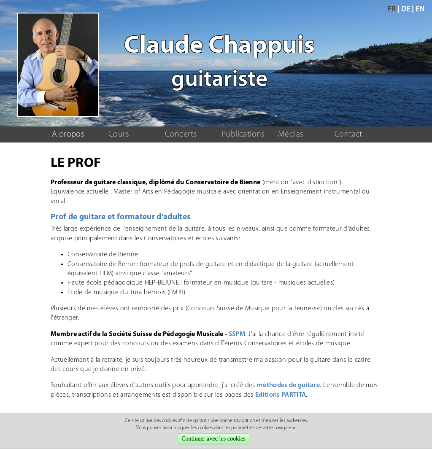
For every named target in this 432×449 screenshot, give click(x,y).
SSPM (237, 334)
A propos (68, 134)
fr (392, 9)
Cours (118, 134)
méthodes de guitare (288, 385)
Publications (243, 134)
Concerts (181, 134)
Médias (290, 134)
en (420, 9)
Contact (348, 134)
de (405, 9)
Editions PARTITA (280, 395)
